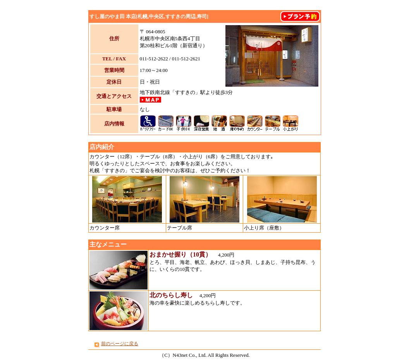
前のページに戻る (119, 343)
